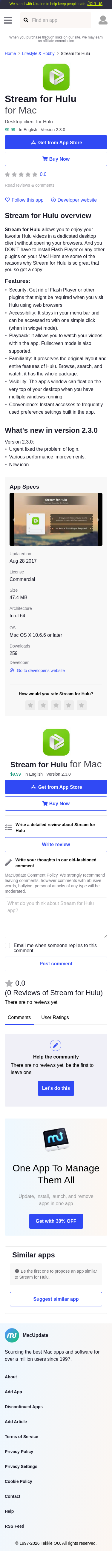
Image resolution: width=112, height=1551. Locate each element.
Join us (94, 3)
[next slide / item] (98, 519)
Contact (12, 1496)
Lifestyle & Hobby (38, 53)
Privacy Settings (21, 1466)
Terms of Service (21, 1436)
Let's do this (56, 1088)
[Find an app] (25, 20)
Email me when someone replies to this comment (55, 948)
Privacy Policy (19, 1451)
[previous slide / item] (14, 519)
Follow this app (24, 200)
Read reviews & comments (30, 185)
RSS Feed (14, 1526)
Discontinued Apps (24, 1406)
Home (10, 53)
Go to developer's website (37, 670)
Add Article (16, 1421)
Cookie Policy (18, 1481)
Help (9, 1511)
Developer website (74, 200)
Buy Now (56, 159)
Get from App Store (56, 142)
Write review (56, 844)
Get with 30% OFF (56, 1221)
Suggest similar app (56, 1299)
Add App (13, 1391)
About (11, 1377)
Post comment (55, 964)
